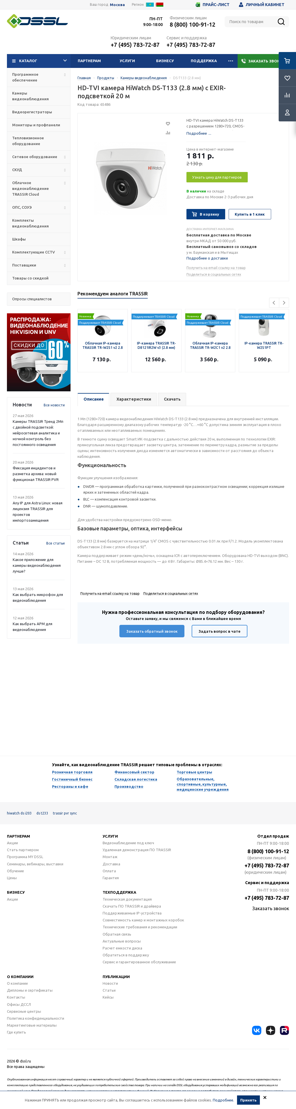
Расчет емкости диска (122, 948)
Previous (274, 303)
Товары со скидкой (30, 278)
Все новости (54, 405)
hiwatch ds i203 (19, 813)
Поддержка (204, 61)
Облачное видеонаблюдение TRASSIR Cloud (30, 188)
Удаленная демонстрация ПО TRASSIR (137, 850)
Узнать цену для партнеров (217, 177)
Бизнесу (165, 61)
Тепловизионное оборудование (28, 141)
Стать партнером (23, 850)
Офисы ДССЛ (19, 1004)
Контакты (16, 997)
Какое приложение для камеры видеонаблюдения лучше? (37, 565)
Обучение (15, 871)
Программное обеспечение (25, 77)
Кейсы (108, 997)
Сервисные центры (24, 1011)
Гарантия (111, 878)
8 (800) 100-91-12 (192, 24)
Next (284, 303)
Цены (12, 878)
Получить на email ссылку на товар (216, 268)
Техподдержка (119, 892)
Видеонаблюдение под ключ (128, 843)
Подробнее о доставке (207, 258)
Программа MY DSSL (25, 857)
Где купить (16, 1032)
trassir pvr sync (65, 813)
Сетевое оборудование (34, 157)
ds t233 (42, 813)
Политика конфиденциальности (35, 1018)
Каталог (39, 61)
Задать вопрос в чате (219, 631)
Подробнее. (223, 1100)
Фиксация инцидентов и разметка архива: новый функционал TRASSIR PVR (36, 474)
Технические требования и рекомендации (140, 927)
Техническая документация (127, 899)
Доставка (111, 864)
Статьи (109, 990)
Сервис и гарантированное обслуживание (139, 962)
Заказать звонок (263, 61)
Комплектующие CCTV (33, 252)
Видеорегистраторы (32, 112)
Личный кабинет (261, 4)
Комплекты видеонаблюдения (30, 223)
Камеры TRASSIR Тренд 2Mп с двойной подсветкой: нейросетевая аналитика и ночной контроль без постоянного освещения (38, 433)
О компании (20, 977)
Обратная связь (117, 934)
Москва (117, 5)
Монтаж (110, 857)
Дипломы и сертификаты (30, 990)
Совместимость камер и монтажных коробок (143, 920)
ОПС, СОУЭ (22, 207)
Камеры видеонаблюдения (30, 96)
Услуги (127, 61)
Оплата (109, 871)
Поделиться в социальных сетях (213, 274)
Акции (12, 843)
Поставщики (24, 265)
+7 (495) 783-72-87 (135, 44)
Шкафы (19, 239)
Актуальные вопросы (122, 941)
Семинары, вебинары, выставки (35, 864)
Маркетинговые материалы (32, 1025)
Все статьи (55, 543)
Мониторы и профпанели (36, 125)
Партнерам (89, 61)
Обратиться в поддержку (126, 955)
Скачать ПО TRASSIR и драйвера (132, 906)
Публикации (116, 977)
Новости (110, 983)
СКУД (17, 170)
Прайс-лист (213, 4)
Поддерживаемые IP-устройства (132, 913)
